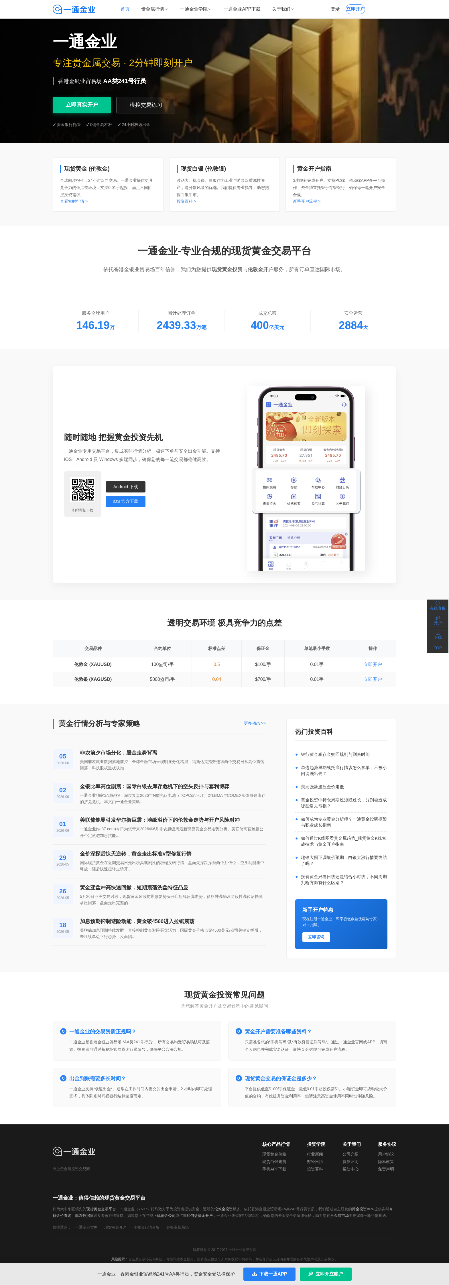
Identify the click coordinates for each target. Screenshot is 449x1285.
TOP (438, 648)
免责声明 (386, 1169)
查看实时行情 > (74, 201)
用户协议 (386, 1154)
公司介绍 (350, 1154)
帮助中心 (350, 1169)
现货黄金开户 (115, 1227)
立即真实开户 (82, 105)
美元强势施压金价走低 (322, 786)
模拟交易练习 (146, 105)
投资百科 (315, 1169)
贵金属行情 (155, 9)
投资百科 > (186, 201)
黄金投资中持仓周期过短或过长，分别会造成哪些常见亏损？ (344, 802)
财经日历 (315, 1161)
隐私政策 (386, 1161)
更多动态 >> (255, 723)
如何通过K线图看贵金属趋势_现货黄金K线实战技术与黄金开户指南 (343, 841)
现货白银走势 (274, 1161)
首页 (125, 9)
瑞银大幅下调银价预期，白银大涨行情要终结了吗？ (344, 860)
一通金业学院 (196, 9)
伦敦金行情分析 (146, 1227)
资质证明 (350, 1161)
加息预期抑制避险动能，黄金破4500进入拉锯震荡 (137, 921)
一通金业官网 (86, 1227)
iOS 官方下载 (125, 501)
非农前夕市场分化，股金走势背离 (118, 753)
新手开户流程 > (306, 201)
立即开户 (373, 664)
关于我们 (283, 9)
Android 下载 (125, 486)
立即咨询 (316, 937)
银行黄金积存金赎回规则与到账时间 (335, 754)
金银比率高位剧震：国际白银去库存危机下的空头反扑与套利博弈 (154, 786)
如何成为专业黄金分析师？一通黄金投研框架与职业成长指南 (344, 822)
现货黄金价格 (274, 1154)
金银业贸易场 (177, 1227)
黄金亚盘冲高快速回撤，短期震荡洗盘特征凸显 (134, 887)
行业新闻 (315, 1154)
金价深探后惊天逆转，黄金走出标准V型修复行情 (136, 854)
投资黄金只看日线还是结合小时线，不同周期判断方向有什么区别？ (344, 879)
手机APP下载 (274, 1169)
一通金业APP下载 (242, 9)
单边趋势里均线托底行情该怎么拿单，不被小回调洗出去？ (344, 770)
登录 (335, 9)
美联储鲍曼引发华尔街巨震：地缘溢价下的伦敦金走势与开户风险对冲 (160, 820)
